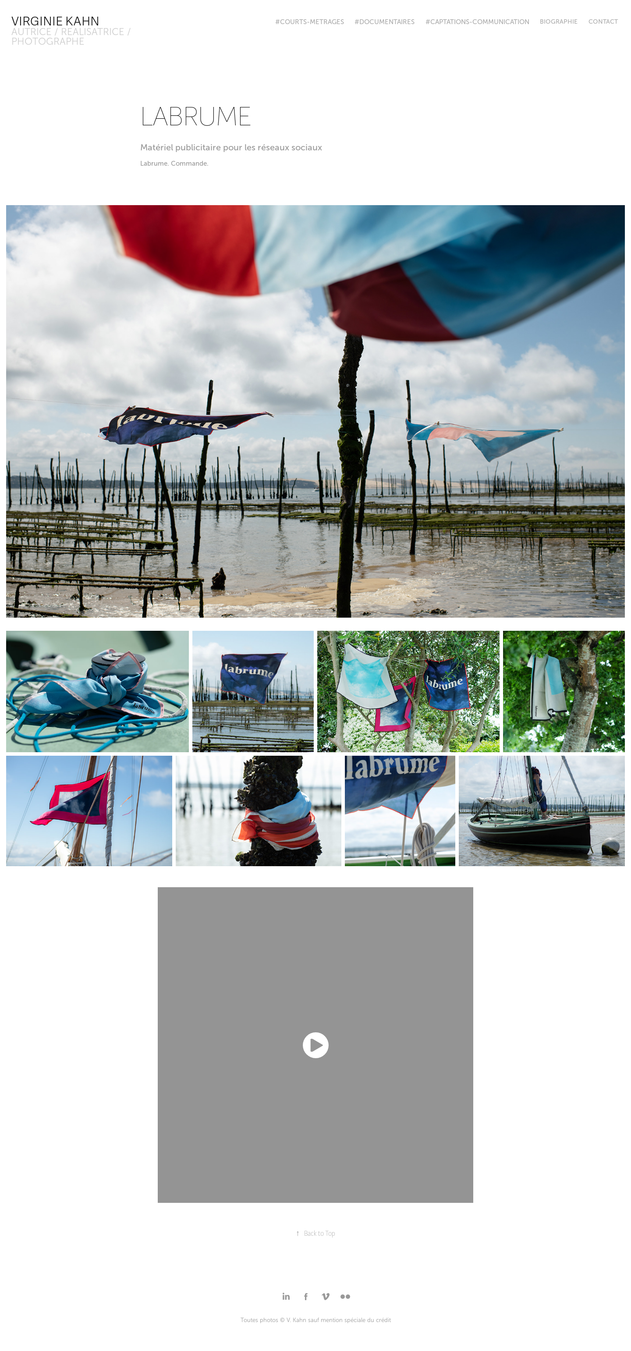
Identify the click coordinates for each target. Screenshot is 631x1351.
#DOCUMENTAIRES (384, 21)
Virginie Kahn (55, 21)
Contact (603, 21)
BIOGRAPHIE (559, 21)
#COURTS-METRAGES (309, 21)
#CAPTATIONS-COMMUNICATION (477, 21)
